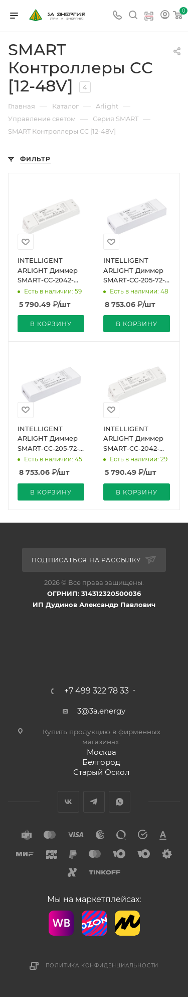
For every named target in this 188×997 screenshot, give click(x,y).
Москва (101, 752)
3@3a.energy (101, 711)
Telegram (94, 802)
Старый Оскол (101, 772)
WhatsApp (119, 802)
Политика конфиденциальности (102, 965)
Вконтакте (68, 802)
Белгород (101, 762)
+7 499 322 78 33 (96, 691)
